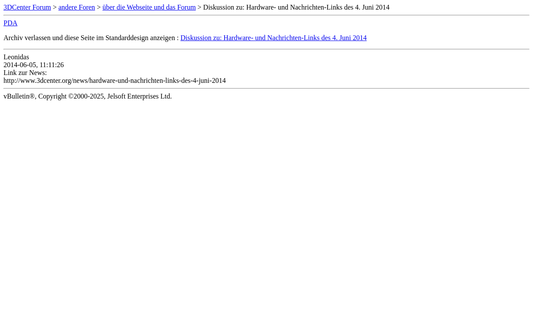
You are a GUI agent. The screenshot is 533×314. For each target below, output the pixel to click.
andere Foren (76, 7)
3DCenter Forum (27, 7)
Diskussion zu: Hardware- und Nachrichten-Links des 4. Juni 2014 (274, 37)
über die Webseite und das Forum (149, 7)
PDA (10, 23)
